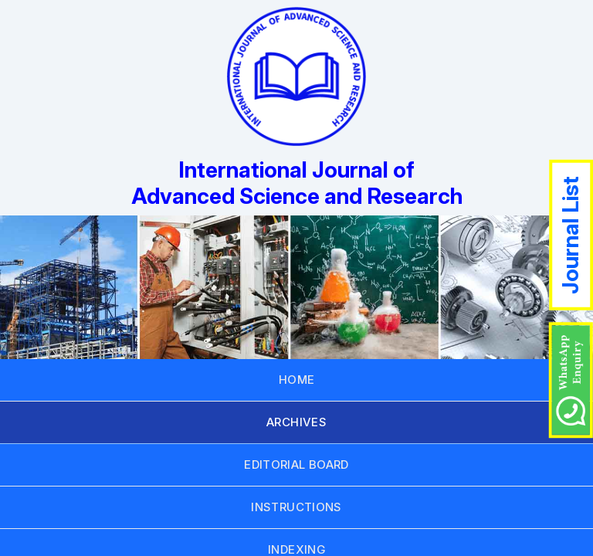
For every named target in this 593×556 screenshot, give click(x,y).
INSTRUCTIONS (296, 507)
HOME (297, 379)
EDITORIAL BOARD (296, 464)
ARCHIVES (296, 422)
